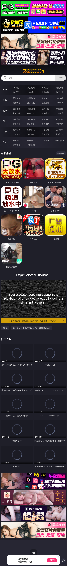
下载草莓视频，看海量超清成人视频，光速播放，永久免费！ (37, 320)
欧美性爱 (59, 109)
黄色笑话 (45, 134)
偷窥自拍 (16, 119)
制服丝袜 (16, 113)
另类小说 (31, 134)
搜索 (61, 78)
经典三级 (31, 113)
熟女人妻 (16, 102)
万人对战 (45, 87)
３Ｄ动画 (59, 98)
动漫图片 (59, 119)
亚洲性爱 (16, 109)
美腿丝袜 (16, 124)
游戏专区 (59, 87)
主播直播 (45, 102)
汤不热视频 (59, 140)
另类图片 (59, 124)
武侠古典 (59, 130)
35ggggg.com (33, 71)
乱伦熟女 (45, 113)
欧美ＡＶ (45, 98)
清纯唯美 (31, 124)
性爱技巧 (59, 134)
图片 (5, 121)
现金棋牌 (45, 92)
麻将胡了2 (16, 92)
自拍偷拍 (31, 98)
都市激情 (16, 130)
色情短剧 (31, 145)
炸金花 (31, 92)
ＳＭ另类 (59, 102)
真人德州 (31, 87)
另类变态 (59, 113)
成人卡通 (45, 109)
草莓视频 (45, 140)
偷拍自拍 (31, 109)
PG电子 (16, 87)
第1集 (5, 328)
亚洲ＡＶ (16, 98)
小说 (5, 131)
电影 (5, 110)
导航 (5, 142)
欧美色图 (45, 119)
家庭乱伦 (31, 130)
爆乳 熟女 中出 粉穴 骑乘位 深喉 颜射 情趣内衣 (32, 328)
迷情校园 (16, 134)
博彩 (5, 89)
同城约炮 (16, 140)
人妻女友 (45, 130)
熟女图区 (45, 124)
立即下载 (51, 560)
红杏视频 (16, 145)
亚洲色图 (31, 119)
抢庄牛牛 (59, 92)
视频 (5, 100)
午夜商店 (31, 140)
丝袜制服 (31, 102)
